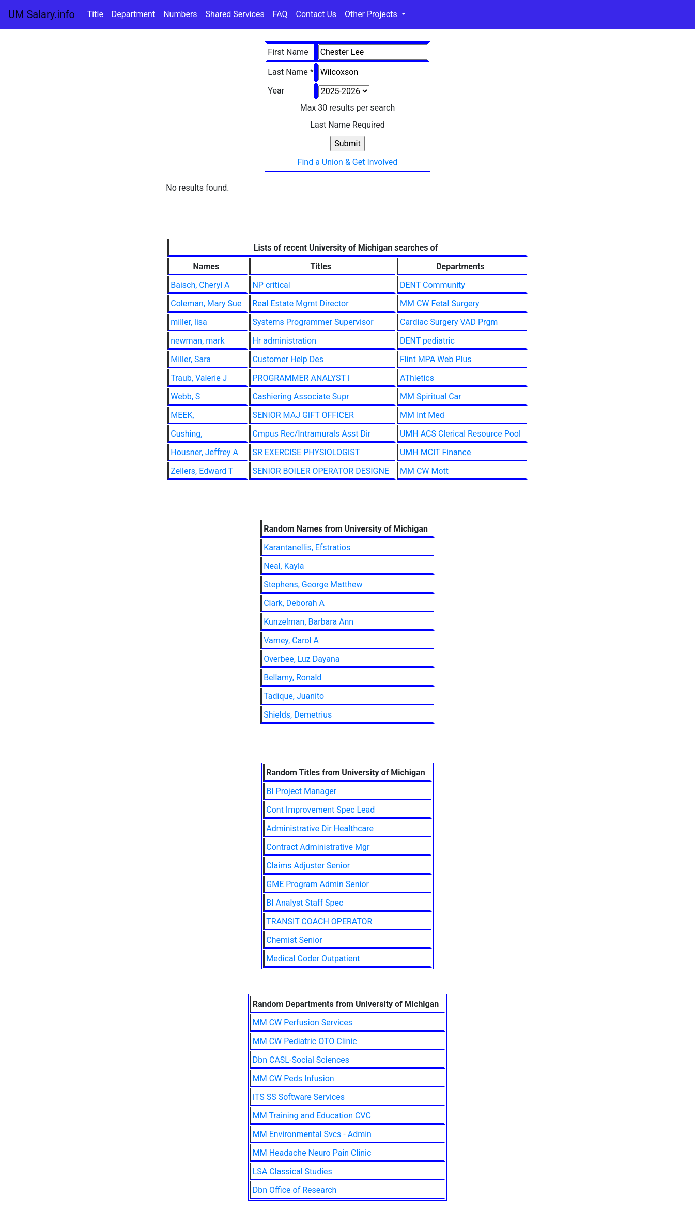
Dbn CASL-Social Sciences (301, 1060)
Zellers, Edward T (202, 471)
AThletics (417, 378)
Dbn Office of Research (295, 1190)
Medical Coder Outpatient (313, 958)
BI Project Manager (301, 791)
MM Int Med (422, 415)
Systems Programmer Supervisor (312, 322)
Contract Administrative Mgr (317, 847)
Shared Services (235, 14)
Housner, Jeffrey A (204, 452)
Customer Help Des (287, 359)
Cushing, (186, 434)
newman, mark (197, 341)
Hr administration (284, 341)
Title (95, 14)
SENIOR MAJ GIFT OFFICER (302, 415)
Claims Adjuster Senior (308, 865)
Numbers (180, 14)
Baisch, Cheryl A (200, 285)
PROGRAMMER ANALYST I (301, 378)
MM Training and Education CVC (312, 1116)
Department (133, 14)
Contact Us (316, 14)
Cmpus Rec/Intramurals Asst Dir (311, 434)
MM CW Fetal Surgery (440, 303)
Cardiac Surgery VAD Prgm (449, 322)
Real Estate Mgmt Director (300, 303)
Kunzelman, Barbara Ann (308, 622)
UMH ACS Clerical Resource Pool (460, 434)
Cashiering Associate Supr (300, 396)
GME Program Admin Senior (317, 884)
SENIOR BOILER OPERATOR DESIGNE (320, 471)
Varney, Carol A (291, 640)
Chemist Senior (294, 940)
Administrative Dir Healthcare (320, 828)
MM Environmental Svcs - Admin (312, 1134)
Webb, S (185, 396)
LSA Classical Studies (292, 1171)
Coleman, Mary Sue (206, 303)
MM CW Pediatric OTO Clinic (305, 1041)
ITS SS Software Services (299, 1097)
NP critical (271, 285)
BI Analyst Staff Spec (304, 903)
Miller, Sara (191, 359)
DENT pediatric (427, 341)
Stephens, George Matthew (313, 584)
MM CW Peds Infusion (293, 1078)
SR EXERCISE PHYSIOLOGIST (306, 452)
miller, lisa (189, 322)
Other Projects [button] (372, 14)
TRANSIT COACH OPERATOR (319, 921)
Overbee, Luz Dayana (301, 659)
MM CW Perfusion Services (302, 1023)
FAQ (280, 14)
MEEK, (182, 415)
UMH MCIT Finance (435, 452)
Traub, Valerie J (199, 378)
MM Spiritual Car (430, 396)
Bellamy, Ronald (292, 677)
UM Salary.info (41, 14)
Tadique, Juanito (294, 696)
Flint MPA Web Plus (436, 359)
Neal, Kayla (284, 566)
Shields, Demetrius (298, 715)
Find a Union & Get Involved (348, 162)
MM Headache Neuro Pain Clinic (312, 1153)
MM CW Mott (424, 471)
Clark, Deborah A (294, 603)
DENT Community (432, 285)
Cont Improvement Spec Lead (320, 810)
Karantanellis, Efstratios (307, 547)
